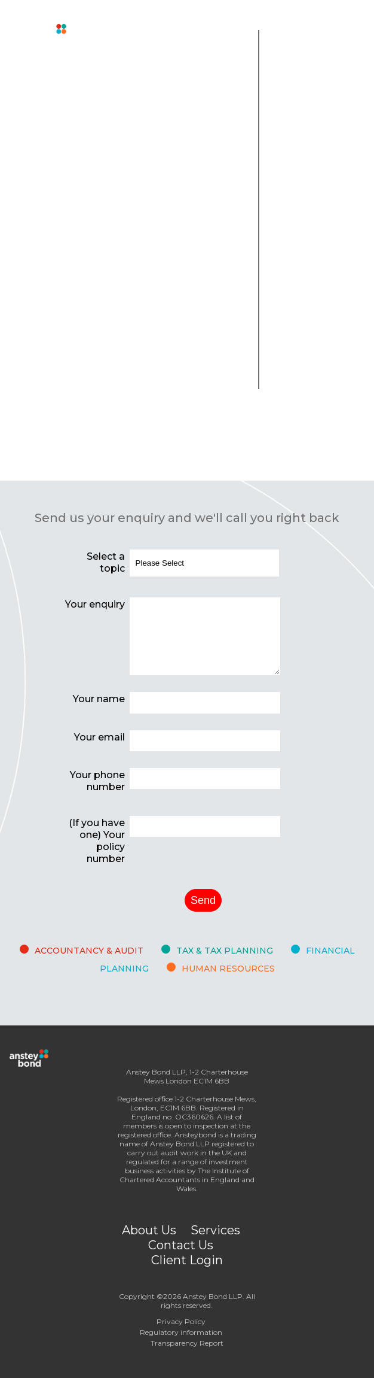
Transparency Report (187, 1342)
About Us (149, 1230)
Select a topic (106, 562)
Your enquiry (95, 604)
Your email (99, 737)
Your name (99, 699)
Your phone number (97, 781)
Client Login (187, 1260)
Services (215, 1230)
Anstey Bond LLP (213, 1296)
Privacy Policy (181, 1321)
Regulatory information (181, 1332)
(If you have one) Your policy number (97, 840)
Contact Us (180, 1245)
